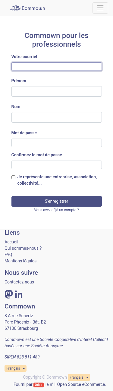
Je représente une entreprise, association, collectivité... (57, 180)
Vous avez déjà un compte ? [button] (56, 210)
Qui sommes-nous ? (23, 248)
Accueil (11, 241)
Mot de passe (24, 132)
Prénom (18, 80)
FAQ (8, 254)
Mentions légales (20, 260)
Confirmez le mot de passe (36, 154)
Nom (15, 106)
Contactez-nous (19, 282)
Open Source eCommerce (81, 384)
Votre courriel (24, 56)
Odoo (38, 385)
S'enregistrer (56, 201)
